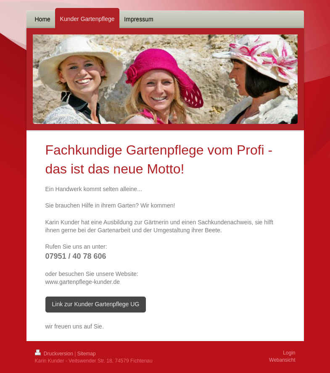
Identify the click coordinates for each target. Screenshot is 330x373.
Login (289, 353)
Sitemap (86, 354)
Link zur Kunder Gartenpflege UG (96, 304)
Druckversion (55, 354)
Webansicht (282, 360)
